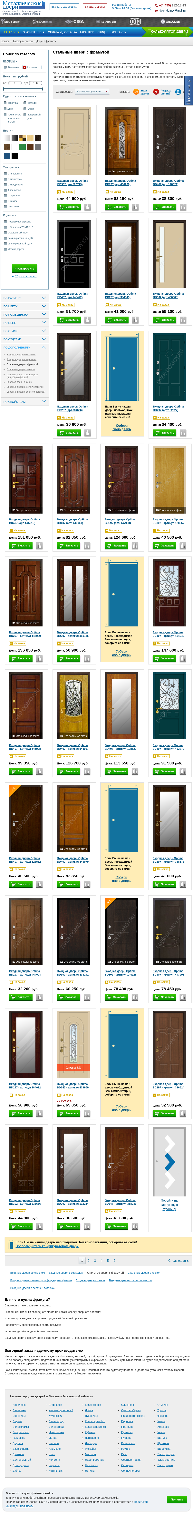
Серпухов (127, 1465)
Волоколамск (21, 1426)
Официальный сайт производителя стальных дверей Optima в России (22, 12)
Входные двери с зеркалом (21, 359)
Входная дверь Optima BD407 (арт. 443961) (72, 521)
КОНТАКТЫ (118, 32)
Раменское (128, 1443)
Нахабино (91, 1465)
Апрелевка (19, 1404)
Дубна (17, 1470)
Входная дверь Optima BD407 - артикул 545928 (25, 747)
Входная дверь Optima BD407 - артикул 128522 (121, 747)
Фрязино (162, 1415)
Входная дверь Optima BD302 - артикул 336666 (25, 1202)
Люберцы (91, 1443)
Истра (52, 1437)
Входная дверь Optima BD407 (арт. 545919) (24, 521)
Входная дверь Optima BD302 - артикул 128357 (168, 521)
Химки (161, 1421)
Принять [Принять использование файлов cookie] (177, 1499)
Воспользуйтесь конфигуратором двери (47, 1246)
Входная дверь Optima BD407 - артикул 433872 (168, 747)
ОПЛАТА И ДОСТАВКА (62, 32)
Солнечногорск (130, 1470)
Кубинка (90, 1432)
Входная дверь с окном (19, 382)
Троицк (161, 1410)
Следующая (177, 1260)
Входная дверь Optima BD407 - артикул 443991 (168, 972)
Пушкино (127, 1432)
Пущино (126, 1437)
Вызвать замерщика (64, 6)
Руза (124, 1454)
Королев (54, 1465)
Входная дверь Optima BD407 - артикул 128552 (25, 860)
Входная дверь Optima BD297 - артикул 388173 (168, 860)
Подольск (127, 1421)
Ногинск (90, 1470)
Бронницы (19, 1415)
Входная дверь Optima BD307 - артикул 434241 (73, 972)
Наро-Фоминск (94, 1459)
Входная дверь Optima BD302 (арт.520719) (72, 182)
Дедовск (18, 1443)
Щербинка (163, 1448)
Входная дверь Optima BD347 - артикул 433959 (73, 1085)
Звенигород (56, 1421)
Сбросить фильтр (26, 276)
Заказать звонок (95, 6)
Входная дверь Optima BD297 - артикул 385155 (73, 634)
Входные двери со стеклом (21, 354)
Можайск (90, 1448)
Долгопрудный (22, 1459)
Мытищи (90, 1454)
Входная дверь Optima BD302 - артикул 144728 (121, 972)
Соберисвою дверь (121, 427)
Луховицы (91, 1415)
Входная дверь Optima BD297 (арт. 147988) (120, 521)
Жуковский (56, 1415)
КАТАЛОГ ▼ (12, 32)
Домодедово (21, 1465)
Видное (17, 1421)
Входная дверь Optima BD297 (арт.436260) (120, 182)
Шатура (162, 1437)
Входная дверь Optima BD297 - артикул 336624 (168, 1085)
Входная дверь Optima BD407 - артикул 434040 (168, 634)
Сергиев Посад (131, 1459)
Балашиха (19, 1410)
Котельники (56, 1470)
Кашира (54, 1443)
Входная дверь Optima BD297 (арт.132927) (168, 408)
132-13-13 (172, 5)
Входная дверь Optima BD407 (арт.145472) (72, 295)
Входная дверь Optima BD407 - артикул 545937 (73, 747)
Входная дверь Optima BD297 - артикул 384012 (25, 1085)
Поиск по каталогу (19, 54)
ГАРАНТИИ (87, 32)
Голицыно (19, 1437)
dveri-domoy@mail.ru (172, 10)
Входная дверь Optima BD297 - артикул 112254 (73, 1202)
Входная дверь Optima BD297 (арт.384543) (120, 295)
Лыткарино (92, 1437)
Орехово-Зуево (131, 1410)
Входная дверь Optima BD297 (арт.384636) (72, 408)
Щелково (163, 1443)
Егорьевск (55, 1404)
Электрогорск (165, 1454)
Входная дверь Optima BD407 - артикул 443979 (73, 860)
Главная (5, 41)
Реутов (125, 1448)
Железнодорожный (61, 1410)
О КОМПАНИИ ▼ (34, 32)
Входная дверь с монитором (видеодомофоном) (22, 375)
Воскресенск (21, 1432)
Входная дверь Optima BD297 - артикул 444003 (25, 972)
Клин (52, 1454)
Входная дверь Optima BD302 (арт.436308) (168, 295)
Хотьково (163, 1426)
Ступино (162, 1404)
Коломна (54, 1459)
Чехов (161, 1432)
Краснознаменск (95, 1426)
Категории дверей (23, 41)
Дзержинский (21, 1448)
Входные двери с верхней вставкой (26, 391)
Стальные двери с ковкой (21, 369)
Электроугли (165, 1465)
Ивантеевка (56, 1432)
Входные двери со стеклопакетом (25, 387)
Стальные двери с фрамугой (22, 364)
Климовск (55, 1448)
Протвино (127, 1426)
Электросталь (166, 1459)
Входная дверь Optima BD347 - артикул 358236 (121, 1202)
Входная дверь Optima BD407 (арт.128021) (168, 182)
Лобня (89, 1410)
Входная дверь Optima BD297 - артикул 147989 (25, 634)
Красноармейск (95, 1421)
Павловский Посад (133, 1415)
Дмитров (18, 1454)
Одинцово (127, 1404)
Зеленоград (56, 1426)
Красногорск (93, 1404)
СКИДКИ (102, 32)
